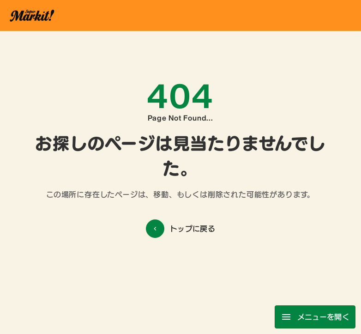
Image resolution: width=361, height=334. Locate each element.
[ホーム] (31, 15)
